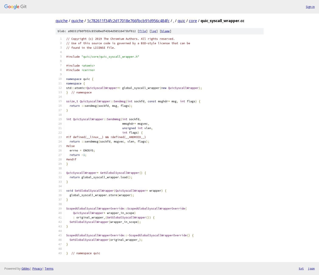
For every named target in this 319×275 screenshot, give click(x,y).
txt (301, 268)
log (153, 31)
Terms (49, 268)
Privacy (37, 268)
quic (181, 20)
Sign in (310, 7)
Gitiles (25, 268)
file (142, 31)
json (311, 268)
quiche (62, 20)
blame (165, 31)
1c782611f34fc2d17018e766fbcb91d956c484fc (128, 20)
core (193, 20)
